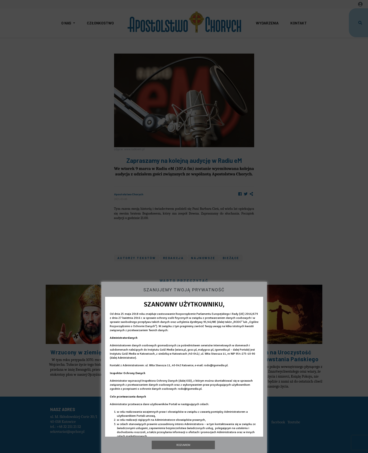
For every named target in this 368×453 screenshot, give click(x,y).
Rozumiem (183, 445)
